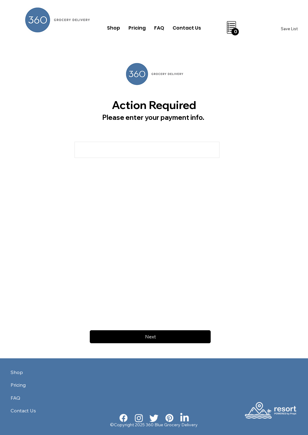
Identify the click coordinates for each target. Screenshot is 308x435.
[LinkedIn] (184, 418)
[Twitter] (154, 418)
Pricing (18, 385)
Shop (17, 372)
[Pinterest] (169, 418)
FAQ (15, 398)
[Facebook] (123, 418)
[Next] (150, 336)
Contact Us (23, 411)
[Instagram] (139, 418)
